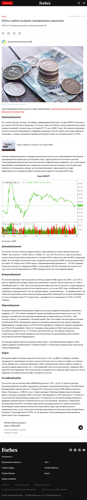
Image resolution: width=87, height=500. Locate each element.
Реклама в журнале (42, 485)
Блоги (47, 473)
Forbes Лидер (8, 468)
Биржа (4, 16)
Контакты (5, 485)
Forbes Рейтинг (51, 468)
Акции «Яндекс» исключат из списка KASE (35, 145)
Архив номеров (9, 479)
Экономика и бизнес (11, 462)
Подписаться (7, 3)
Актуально (6, 456)
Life (46, 462)
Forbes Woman (8, 473)
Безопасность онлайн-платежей (54, 489)
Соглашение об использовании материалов (19, 489)
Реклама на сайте (22, 485)
